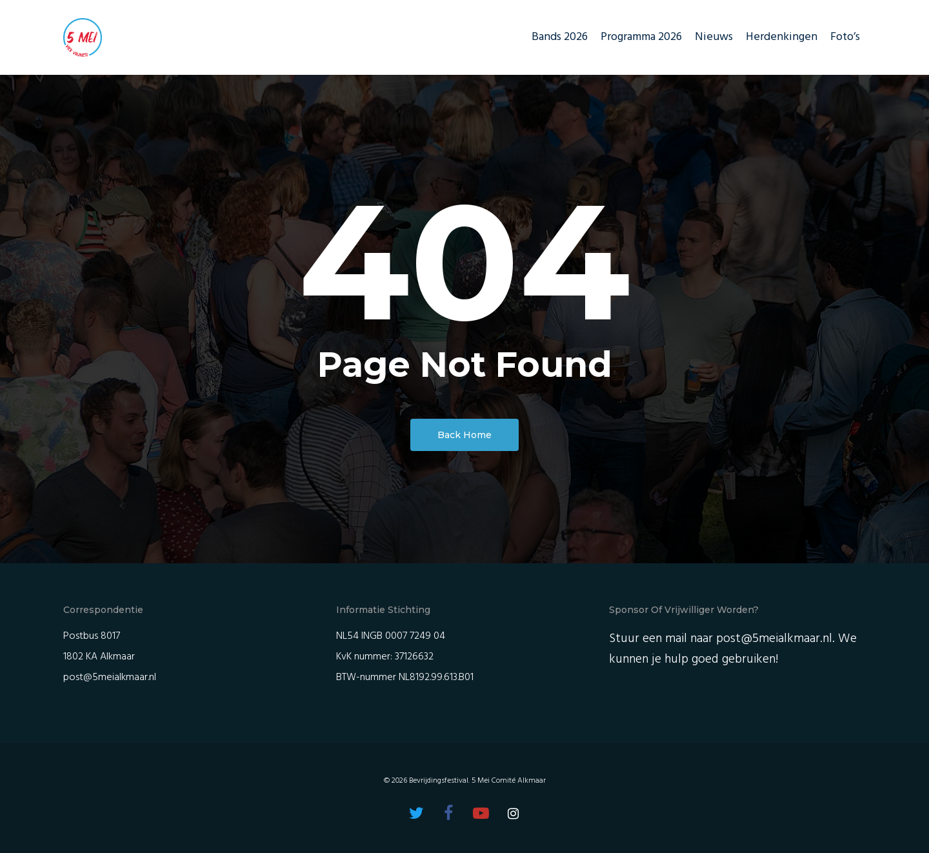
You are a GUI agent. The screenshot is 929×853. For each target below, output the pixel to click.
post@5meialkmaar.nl (109, 677)
